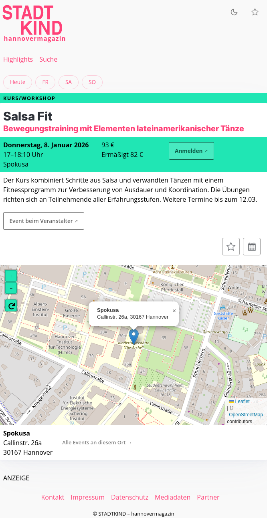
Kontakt (53, 497)
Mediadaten (172, 497)
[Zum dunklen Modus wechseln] (234, 12)
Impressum (87, 497)
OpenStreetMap (246, 415)
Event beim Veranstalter (41, 221)
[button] (134, 337)
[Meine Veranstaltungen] (255, 12)
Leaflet (239, 401)
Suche (48, 59)
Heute (17, 82)
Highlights (18, 59)
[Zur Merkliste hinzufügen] (231, 246)
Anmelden (188, 151)
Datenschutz (129, 497)
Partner (208, 497)
